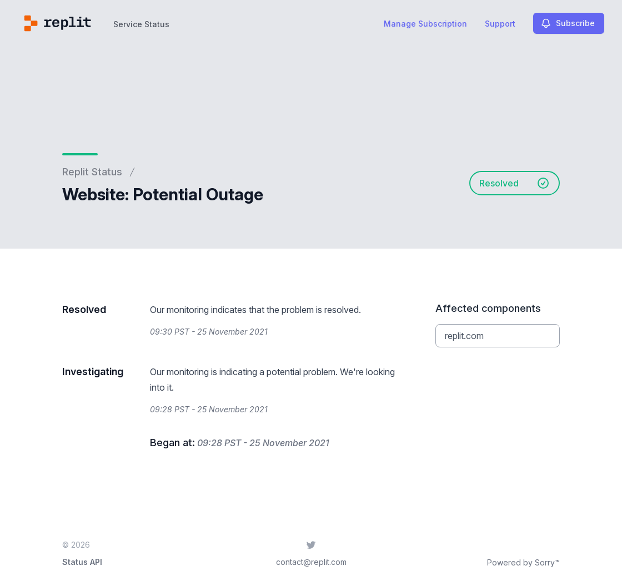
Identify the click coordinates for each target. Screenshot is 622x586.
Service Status (141, 24)
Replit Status (92, 172)
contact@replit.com (311, 562)
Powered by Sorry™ (523, 562)
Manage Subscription (425, 23)
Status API (82, 562)
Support (500, 23)
